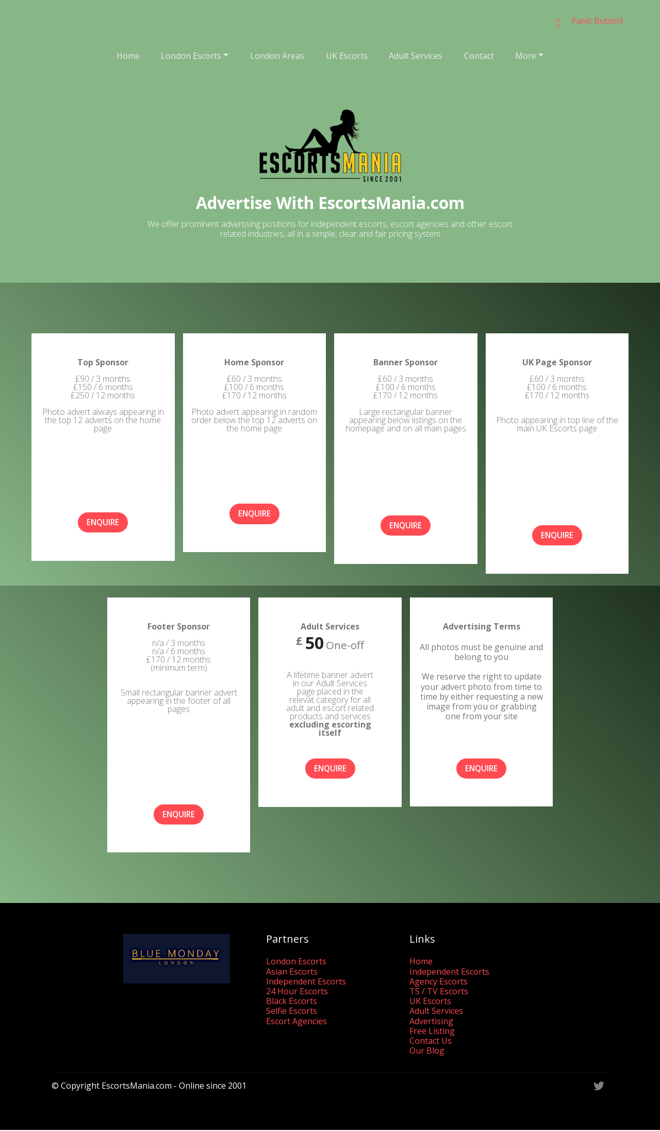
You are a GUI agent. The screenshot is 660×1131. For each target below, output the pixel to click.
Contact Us (430, 1041)
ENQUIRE (103, 522)
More (525, 55)
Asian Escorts (292, 972)
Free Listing (432, 1031)
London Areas (277, 55)
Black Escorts (291, 1001)
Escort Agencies (296, 1021)
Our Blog (426, 1051)
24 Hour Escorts (297, 991)
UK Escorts (347, 55)
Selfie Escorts (291, 1011)
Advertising (431, 1021)
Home (128, 55)
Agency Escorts (438, 982)
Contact (479, 55)
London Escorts (191, 55)
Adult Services (415, 55)
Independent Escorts (306, 982)
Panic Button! (597, 20)
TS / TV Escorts (438, 991)
